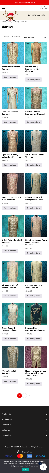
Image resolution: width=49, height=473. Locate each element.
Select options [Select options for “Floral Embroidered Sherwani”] (10, 122)
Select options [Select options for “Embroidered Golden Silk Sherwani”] (10, 77)
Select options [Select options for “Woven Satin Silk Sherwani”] (10, 381)
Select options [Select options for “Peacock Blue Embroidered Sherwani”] (33, 338)
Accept (25, 469)
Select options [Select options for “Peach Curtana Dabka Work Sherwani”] (10, 208)
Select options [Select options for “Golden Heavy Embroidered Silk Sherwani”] (33, 79)
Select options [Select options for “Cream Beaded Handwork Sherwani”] (10, 338)
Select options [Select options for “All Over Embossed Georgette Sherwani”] (33, 208)
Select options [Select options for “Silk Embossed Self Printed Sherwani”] (10, 295)
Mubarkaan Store (24, 447)
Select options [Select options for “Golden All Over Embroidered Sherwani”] (33, 122)
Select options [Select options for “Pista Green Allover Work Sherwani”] (33, 295)
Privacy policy (33, 466)
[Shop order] (35, 37)
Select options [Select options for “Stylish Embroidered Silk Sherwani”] (10, 250)
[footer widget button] (24, 414)
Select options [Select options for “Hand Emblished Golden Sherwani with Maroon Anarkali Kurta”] (33, 383)
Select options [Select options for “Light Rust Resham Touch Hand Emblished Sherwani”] (33, 253)
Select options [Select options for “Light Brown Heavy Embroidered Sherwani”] (10, 165)
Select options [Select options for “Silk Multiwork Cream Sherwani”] (33, 165)
